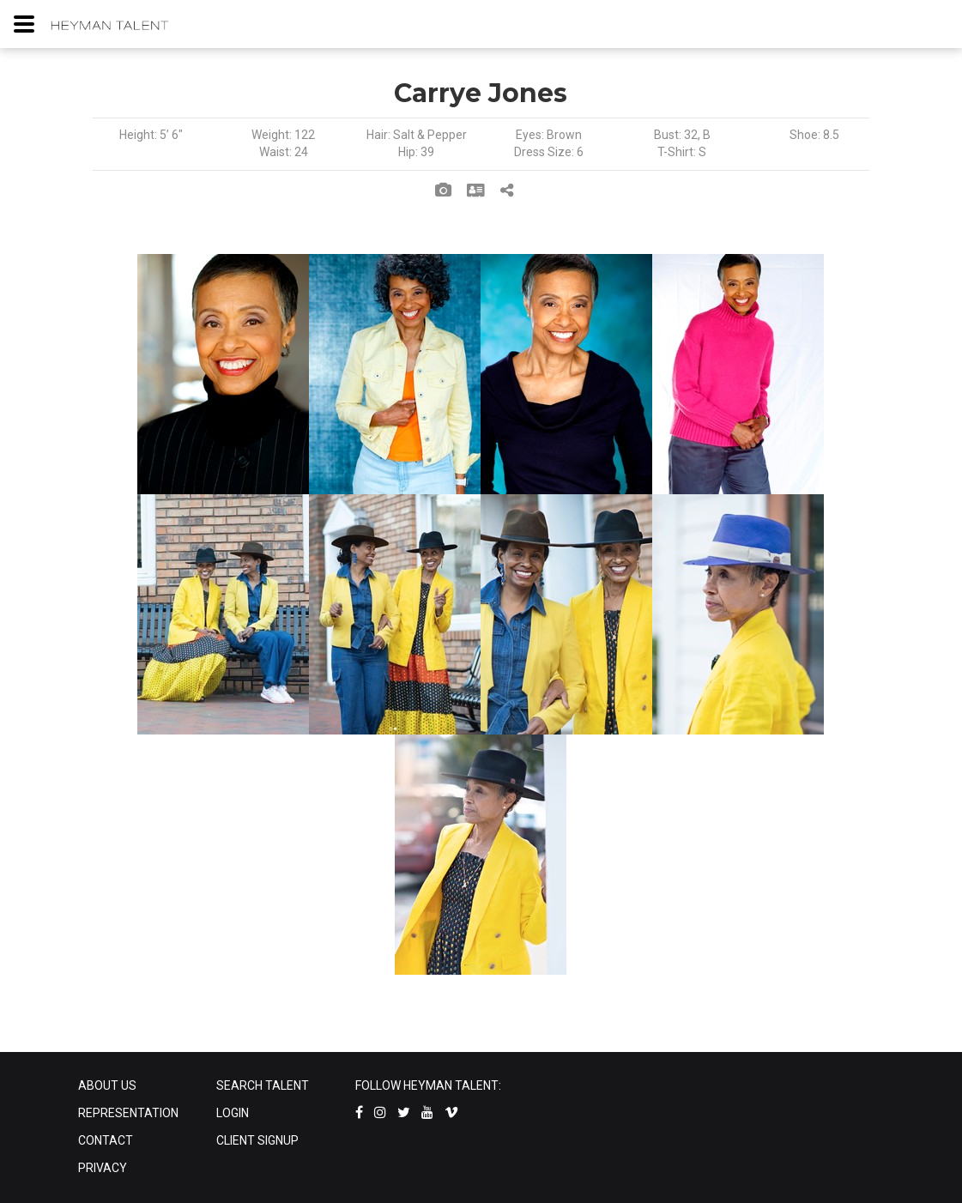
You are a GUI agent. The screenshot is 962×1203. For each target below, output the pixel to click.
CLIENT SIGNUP (257, 1140)
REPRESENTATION (128, 1113)
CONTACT (105, 1140)
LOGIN (232, 1113)
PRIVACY (102, 1168)
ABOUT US (107, 1085)
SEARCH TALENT (262, 1085)
